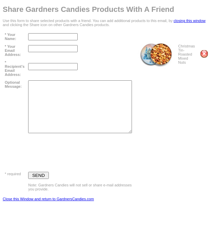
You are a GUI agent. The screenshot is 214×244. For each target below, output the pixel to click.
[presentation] (79, 151)
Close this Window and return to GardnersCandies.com (48, 199)
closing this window (190, 21)
